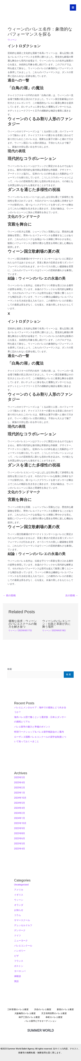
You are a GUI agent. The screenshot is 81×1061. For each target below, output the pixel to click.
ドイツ (17, 935)
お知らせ (18, 910)
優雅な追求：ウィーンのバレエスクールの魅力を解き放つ (22, 623)
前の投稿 (9, 595)
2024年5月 (19, 803)
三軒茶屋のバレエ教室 (18, 1009)
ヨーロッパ (19, 971)
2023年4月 (19, 848)
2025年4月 (19, 782)
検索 (9, 669)
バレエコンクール (23, 945)
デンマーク (19, 930)
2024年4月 (19, 808)
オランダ (18, 905)
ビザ (16, 955)
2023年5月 (19, 843)
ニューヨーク (21, 940)
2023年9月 (19, 828)
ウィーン (12, 39)
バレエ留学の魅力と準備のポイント (32, 726)
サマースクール (22, 920)
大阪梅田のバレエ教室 (25, 1013)
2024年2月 (19, 813)
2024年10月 (20, 797)
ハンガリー (19, 950)
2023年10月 (20, 823)
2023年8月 (19, 833)
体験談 (17, 976)
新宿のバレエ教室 (65, 1009)
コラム (17, 915)
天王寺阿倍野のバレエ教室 (54, 1013)
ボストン (18, 966)
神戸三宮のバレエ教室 (29, 1017)
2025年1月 (19, 792)
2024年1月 (19, 818)
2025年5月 (19, 777)
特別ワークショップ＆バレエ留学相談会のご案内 (39, 731)
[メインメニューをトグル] (73, 7)
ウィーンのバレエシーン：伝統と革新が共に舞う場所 (56, 623)
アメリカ (18, 889)
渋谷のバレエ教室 (42, 1009)
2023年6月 (19, 838)
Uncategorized (21, 884)
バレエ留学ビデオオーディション (40, 1021)
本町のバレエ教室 (54, 1017)
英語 (16, 981)
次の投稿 (71, 595)
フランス (18, 961)
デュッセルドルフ (23, 925)
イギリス (18, 894)
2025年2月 (19, 787)
